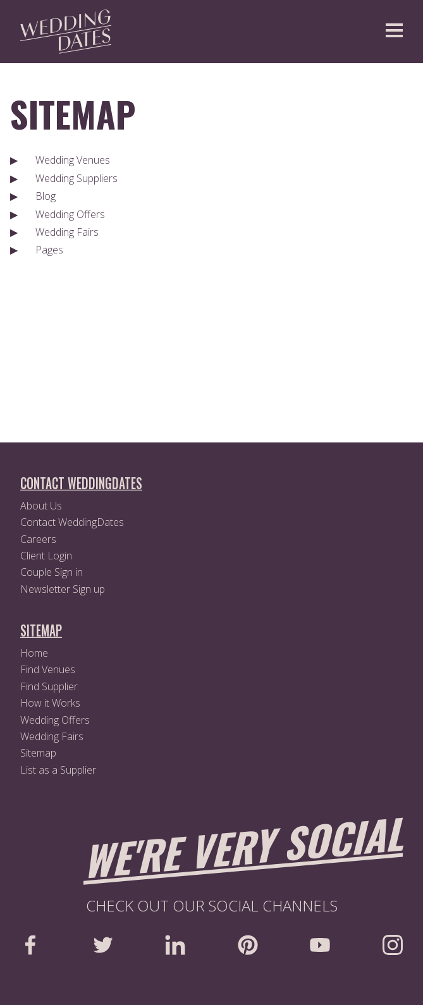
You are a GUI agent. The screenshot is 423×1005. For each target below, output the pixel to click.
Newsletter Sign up (62, 589)
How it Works (50, 703)
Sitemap (72, 113)
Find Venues (47, 669)
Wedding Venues (72, 160)
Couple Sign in (51, 572)
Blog (45, 196)
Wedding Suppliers (76, 178)
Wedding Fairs (67, 232)
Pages (49, 250)
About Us (41, 506)
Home (34, 653)
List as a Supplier (58, 770)
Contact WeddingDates (72, 522)
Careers (38, 539)
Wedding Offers (70, 214)
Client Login (46, 556)
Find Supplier (49, 686)
